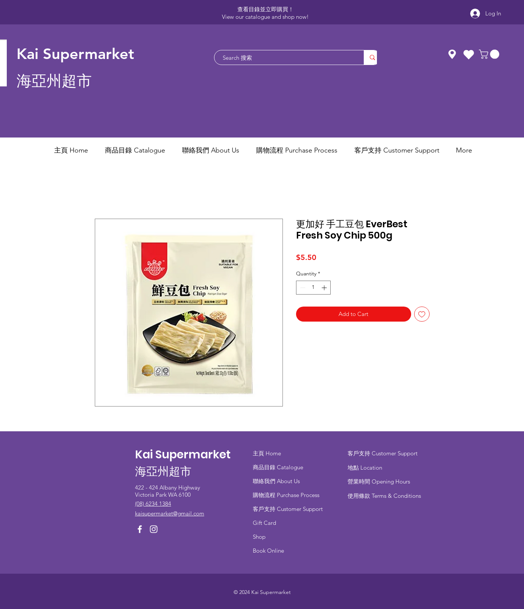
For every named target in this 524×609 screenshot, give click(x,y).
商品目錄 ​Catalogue (279, 467)
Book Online (268, 550)
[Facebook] (140, 529)
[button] (490, 54)
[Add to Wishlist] (422, 314)
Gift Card (264, 522)
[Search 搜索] (285, 57)
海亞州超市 (54, 81)
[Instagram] (154, 529)
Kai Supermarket (75, 54)
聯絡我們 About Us (276, 481)
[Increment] (325, 287)
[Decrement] (302, 287)
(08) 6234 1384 (153, 503)
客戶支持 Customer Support (288, 508)
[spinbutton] (313, 287)
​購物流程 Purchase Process (286, 495)
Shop (259, 536)
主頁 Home (267, 453)
